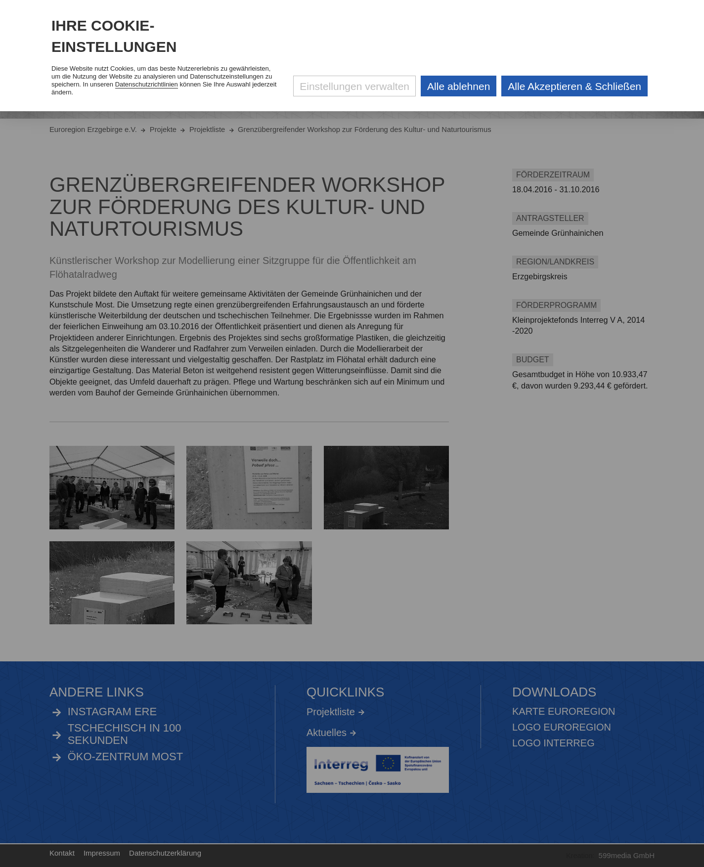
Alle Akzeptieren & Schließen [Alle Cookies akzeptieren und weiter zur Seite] (574, 86)
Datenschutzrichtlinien (146, 84)
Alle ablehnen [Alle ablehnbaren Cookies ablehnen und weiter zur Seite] (458, 86)
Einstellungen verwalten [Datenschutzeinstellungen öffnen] (354, 86)
